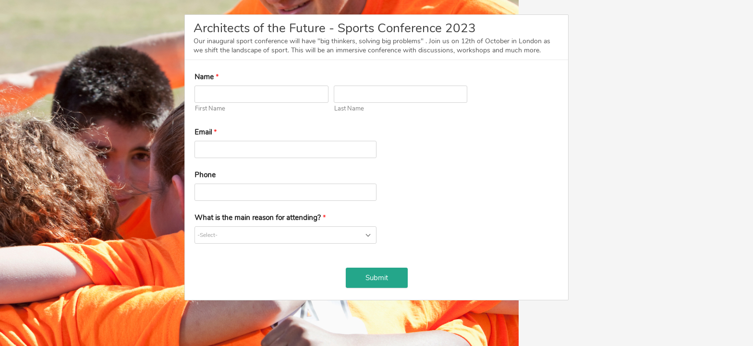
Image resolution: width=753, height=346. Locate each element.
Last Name (349, 108)
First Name (210, 108)
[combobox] (285, 235)
